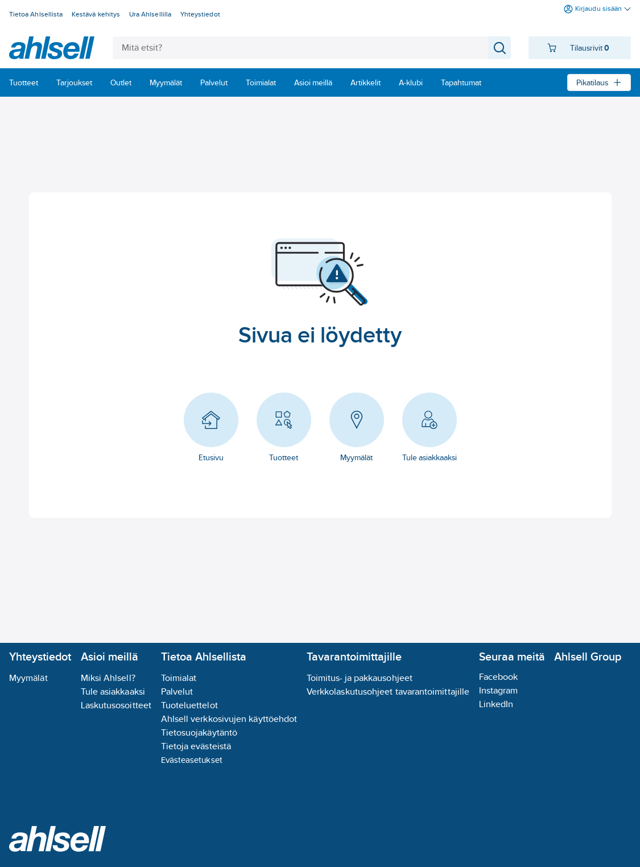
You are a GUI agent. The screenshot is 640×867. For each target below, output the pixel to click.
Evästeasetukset (191, 760)
